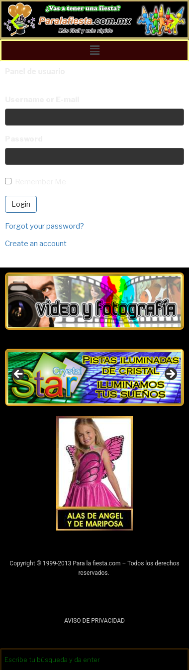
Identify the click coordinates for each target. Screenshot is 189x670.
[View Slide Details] (94, 377)
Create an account (36, 243)
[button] (15, 21)
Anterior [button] (18, 374)
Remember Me (35, 181)
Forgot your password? (44, 226)
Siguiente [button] (170, 374)
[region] (94, 377)
